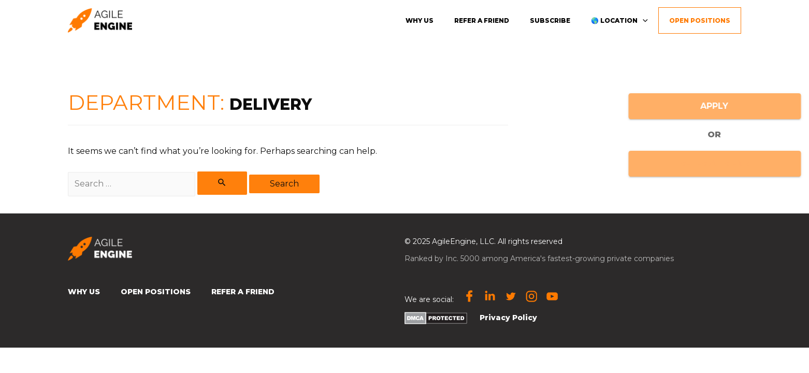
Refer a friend (481, 20)
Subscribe (550, 20)
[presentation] (643, 20)
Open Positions (699, 20)
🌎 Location (619, 20)
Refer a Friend (243, 291)
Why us (420, 20)
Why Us (84, 291)
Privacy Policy (508, 317)
